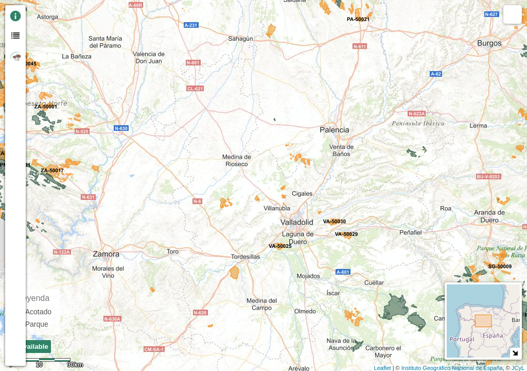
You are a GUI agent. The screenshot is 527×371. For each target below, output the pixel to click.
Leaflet (382, 368)
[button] (37, 94)
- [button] (38, 25)
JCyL (518, 368)
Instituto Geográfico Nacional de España (452, 368)
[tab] (15, 15)
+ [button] (38, 12)
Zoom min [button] (37, 38)
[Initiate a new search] (37, 75)
